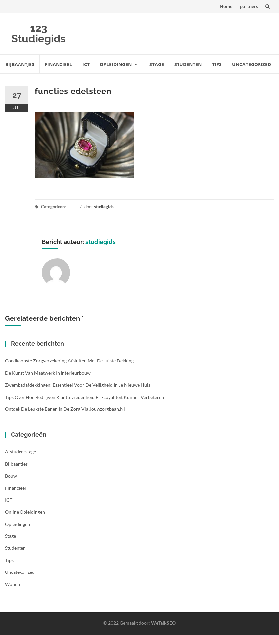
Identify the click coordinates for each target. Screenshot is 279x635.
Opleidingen (116, 64)
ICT (86, 64)
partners (249, 6)
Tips (217, 64)
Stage (156, 64)
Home (226, 6)
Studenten (188, 64)
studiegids (104, 206)
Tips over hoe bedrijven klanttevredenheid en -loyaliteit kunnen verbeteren (84, 397)
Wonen (12, 584)
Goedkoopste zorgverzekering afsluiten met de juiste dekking (69, 360)
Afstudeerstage (20, 451)
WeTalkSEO (163, 623)
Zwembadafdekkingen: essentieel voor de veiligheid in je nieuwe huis (77, 385)
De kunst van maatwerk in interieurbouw (48, 373)
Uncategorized (251, 64)
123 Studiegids (38, 33)
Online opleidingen (25, 512)
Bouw (11, 476)
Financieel (58, 64)
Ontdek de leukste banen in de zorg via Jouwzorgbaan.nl (65, 409)
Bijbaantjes (19, 64)
